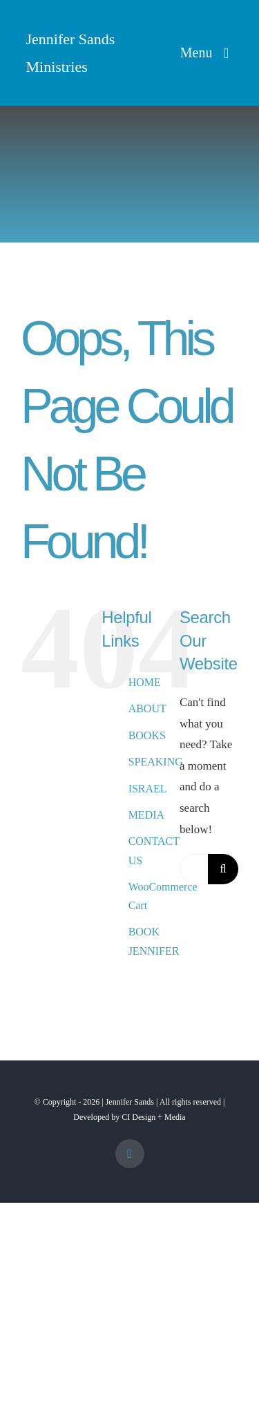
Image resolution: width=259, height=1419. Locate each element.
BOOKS (147, 735)
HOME (144, 682)
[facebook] (129, 1153)
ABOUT (147, 708)
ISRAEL (147, 788)
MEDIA (146, 815)
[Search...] (194, 869)
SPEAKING (155, 762)
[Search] (223, 869)
